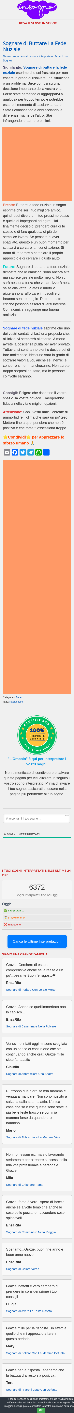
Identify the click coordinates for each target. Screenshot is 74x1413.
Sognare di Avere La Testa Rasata (29, 1311)
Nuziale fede (16, 701)
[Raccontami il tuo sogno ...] (36, 818)
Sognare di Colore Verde (22, 1269)
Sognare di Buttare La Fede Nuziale (34, 46)
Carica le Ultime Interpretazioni (37, 941)
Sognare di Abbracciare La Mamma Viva (33, 1137)
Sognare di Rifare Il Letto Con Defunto (31, 1389)
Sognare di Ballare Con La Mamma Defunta (35, 1353)
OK (41, 1410)
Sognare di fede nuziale (23, 328)
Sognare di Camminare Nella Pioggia (31, 1232)
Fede (19, 697)
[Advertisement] (37, 164)
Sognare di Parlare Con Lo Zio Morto (30, 989)
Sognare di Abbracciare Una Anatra (29, 1073)
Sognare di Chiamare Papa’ (24, 1184)
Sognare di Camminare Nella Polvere (31, 1026)
